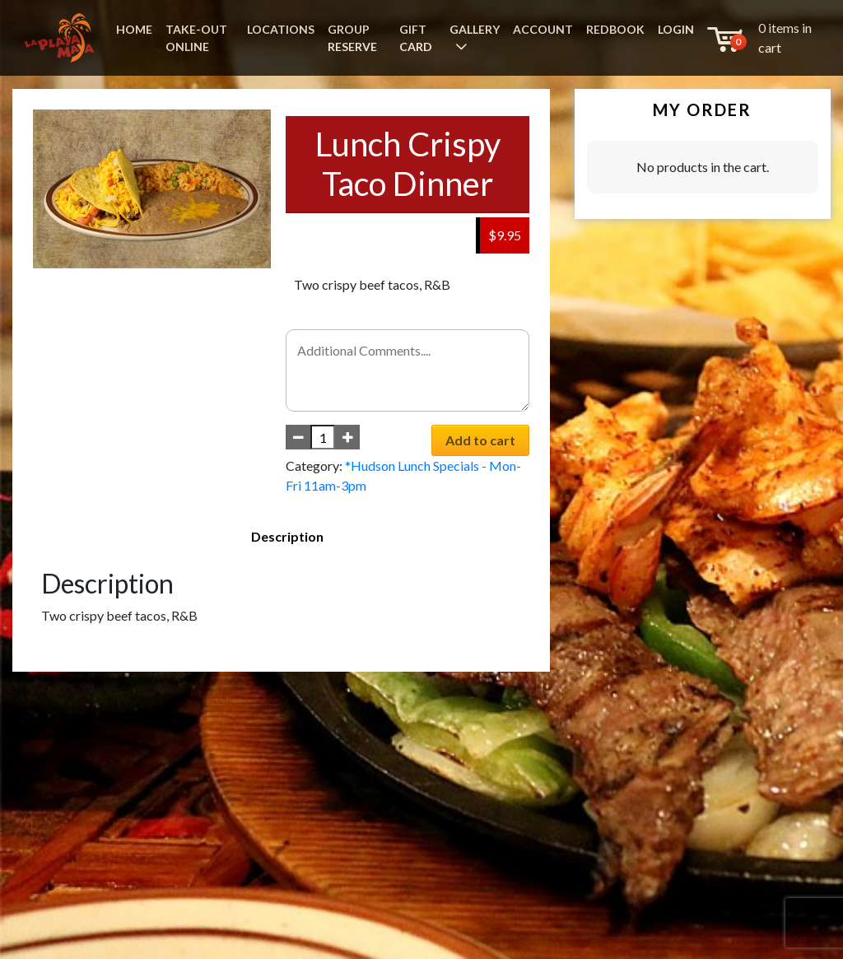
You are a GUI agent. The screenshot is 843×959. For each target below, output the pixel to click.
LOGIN (676, 29)
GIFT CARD (415, 38)
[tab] (287, 536)
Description (287, 536)
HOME (134, 29)
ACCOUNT (543, 29)
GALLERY (474, 29)
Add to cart (480, 440)
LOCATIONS (280, 29)
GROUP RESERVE (352, 38)
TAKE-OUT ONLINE (196, 38)
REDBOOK (615, 29)
